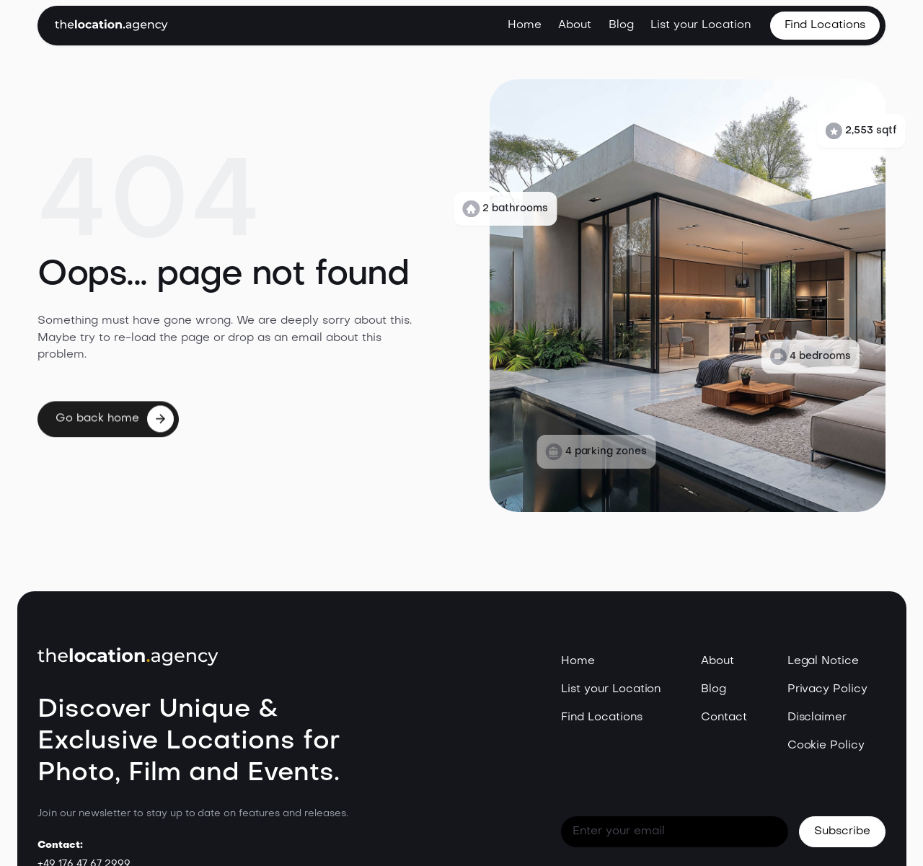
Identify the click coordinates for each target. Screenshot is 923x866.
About (574, 25)
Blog (621, 25)
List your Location (700, 25)
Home (525, 25)
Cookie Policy (826, 745)
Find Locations (601, 717)
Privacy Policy (827, 689)
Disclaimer (817, 717)
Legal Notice (823, 661)
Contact (724, 717)
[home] (111, 25)
